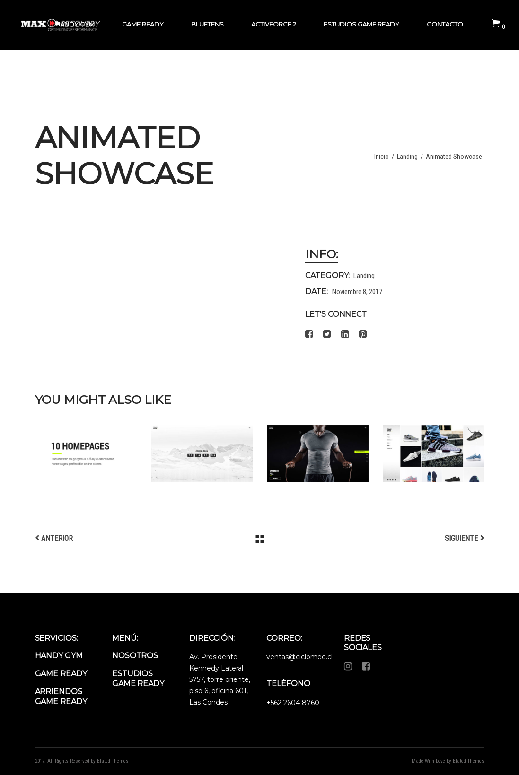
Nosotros (135, 655)
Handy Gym (59, 655)
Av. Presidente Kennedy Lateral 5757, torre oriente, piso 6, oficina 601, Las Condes (219, 679)
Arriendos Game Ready (61, 696)
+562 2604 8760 (292, 702)
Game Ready (61, 673)
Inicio (381, 156)
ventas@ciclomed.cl (299, 657)
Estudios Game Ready (138, 678)
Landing (407, 156)
